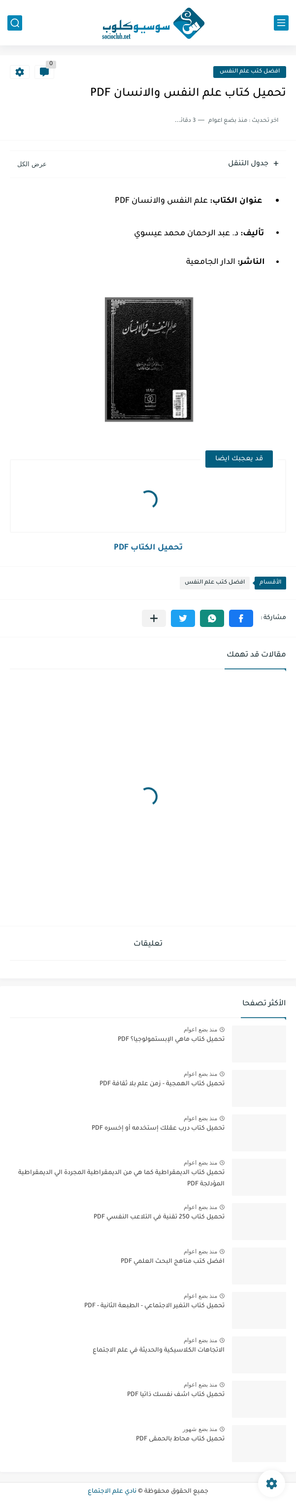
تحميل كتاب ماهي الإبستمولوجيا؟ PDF (171, 1039)
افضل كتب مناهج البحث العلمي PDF (173, 1261)
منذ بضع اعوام (200, 1029)
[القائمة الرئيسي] (281, 23)
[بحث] (14, 23)
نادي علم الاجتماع (112, 1491)
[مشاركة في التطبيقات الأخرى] (154, 618)
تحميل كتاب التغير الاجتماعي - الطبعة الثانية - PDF (154, 1306)
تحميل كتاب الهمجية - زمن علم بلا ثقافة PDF (162, 1084)
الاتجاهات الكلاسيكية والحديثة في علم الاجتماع (159, 1350)
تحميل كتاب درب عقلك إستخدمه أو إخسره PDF (158, 1128)
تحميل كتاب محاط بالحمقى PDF (180, 1439)
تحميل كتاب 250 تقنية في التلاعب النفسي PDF (159, 1217)
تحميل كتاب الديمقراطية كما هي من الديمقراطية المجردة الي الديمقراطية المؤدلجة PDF (121, 1178)
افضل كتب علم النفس (250, 72)
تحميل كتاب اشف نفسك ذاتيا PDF (176, 1395)
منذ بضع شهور (200, 1429)
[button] (241, 618)
